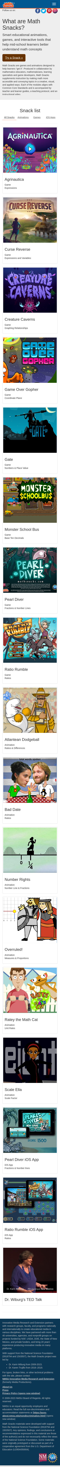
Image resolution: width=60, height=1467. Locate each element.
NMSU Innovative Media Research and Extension (28, 1379)
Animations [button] (23, 117)
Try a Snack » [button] (14, 57)
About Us (7, 1387)
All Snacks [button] (9, 117)
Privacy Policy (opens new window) (21, 1393)
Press (5, 1390)
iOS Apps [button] (50, 117)
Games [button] (36, 117)
